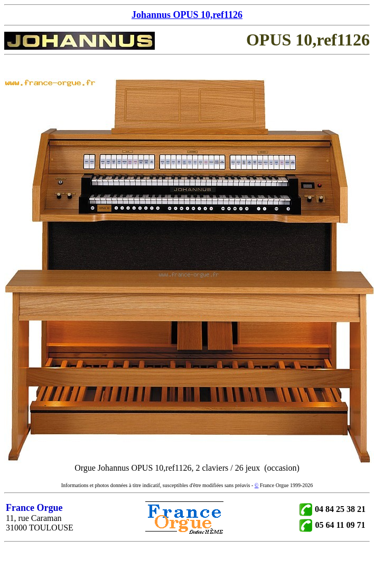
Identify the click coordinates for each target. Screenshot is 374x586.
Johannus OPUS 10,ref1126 (187, 15)
